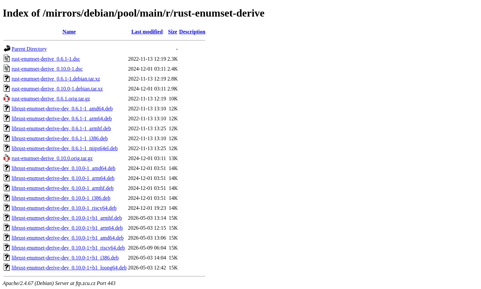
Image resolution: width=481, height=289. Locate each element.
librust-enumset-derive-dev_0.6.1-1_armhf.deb (61, 128)
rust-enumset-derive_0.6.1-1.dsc (46, 59)
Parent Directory (29, 49)
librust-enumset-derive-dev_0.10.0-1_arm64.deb (63, 178)
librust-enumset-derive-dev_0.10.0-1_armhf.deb (63, 188)
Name (69, 31)
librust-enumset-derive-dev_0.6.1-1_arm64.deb (62, 118)
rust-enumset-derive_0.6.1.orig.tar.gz (51, 98)
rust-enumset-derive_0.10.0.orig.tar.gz (52, 158)
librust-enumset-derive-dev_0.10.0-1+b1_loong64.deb (69, 267)
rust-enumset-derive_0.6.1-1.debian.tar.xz (56, 79)
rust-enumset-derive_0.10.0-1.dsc (47, 69)
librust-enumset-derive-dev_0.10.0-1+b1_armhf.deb (67, 218)
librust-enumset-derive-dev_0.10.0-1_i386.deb (61, 198)
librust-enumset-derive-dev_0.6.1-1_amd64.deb (62, 108)
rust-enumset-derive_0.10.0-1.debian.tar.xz (57, 88)
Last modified (147, 31)
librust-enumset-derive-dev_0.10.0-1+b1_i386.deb (65, 257)
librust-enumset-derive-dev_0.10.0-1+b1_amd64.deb (68, 238)
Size (172, 31)
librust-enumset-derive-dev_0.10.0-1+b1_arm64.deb (67, 228)
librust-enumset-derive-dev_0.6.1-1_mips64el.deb (65, 148)
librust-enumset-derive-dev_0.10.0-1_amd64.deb (63, 168)
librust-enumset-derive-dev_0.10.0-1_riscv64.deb (64, 208)
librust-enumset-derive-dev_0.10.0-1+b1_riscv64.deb (68, 248)
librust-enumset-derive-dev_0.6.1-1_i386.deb (60, 138)
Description (192, 31)
